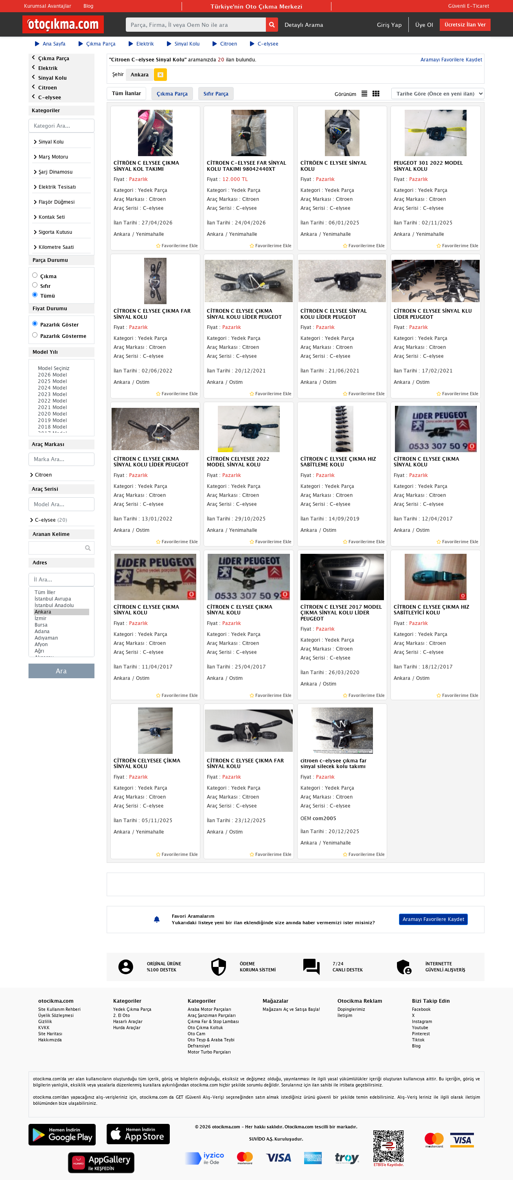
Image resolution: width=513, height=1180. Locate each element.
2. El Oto (121, 1015)
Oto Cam (196, 1033)
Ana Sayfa (50, 44)
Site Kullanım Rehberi (59, 1009)
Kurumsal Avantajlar (47, 6)
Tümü (47, 296)
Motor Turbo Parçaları (209, 1051)
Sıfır (45, 286)
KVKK (44, 1027)
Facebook (421, 1009)
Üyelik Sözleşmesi (56, 1015)
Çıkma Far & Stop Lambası (213, 1021)
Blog (88, 6)
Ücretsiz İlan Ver (465, 25)
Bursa (61, 625)
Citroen (225, 44)
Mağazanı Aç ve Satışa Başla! (291, 1009)
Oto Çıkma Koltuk (205, 1027)
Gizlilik (45, 1021)
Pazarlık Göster (59, 325)
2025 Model (61, 381)
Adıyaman (61, 638)
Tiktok (418, 1039)
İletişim (345, 1015)
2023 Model (61, 394)
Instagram (422, 1021)
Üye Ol (424, 24)
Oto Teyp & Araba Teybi (211, 1039)
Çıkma (48, 276)
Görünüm (345, 94)
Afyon (61, 644)
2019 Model (61, 420)
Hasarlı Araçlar (127, 1021)
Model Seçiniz (61, 368)
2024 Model (61, 388)
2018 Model (61, 427)
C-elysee (264, 44)
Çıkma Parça (97, 44)
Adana (61, 631)
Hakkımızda (50, 1039)
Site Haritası (50, 1033)
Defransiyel (199, 1045)
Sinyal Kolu (183, 44)
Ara (61, 671)
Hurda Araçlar (126, 1027)
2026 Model (61, 375)
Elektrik (141, 44)
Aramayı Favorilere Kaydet (450, 60)
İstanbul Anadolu (61, 605)
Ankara (61, 612)
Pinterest (421, 1033)
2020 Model (61, 414)
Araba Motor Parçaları (209, 1009)
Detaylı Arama (304, 24)
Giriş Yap (389, 24)
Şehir (118, 74)
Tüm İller (61, 592)
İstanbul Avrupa (61, 599)
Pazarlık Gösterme (63, 336)
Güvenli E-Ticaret (468, 6)
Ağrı (61, 651)
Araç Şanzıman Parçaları (212, 1015)
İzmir (61, 618)
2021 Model (61, 407)
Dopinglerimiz (351, 1009)
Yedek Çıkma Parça (132, 1009)
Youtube (420, 1027)
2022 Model (61, 401)
